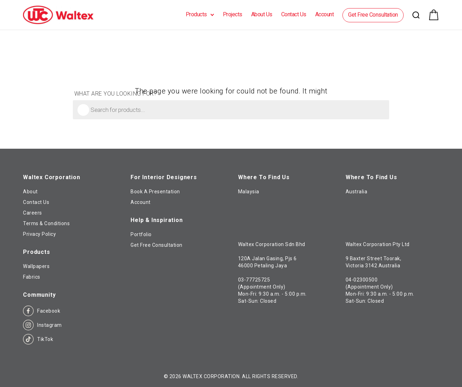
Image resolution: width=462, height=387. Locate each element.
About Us (261, 14)
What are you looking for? (115, 94)
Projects (232, 14)
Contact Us (293, 14)
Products (196, 14)
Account (324, 14)
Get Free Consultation (373, 14)
